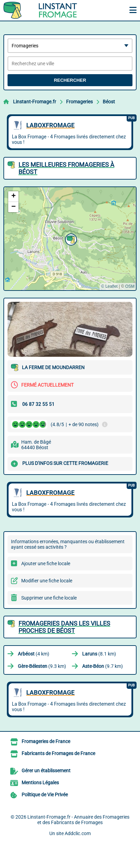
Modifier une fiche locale (46, 580)
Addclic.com (78, 833)
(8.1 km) (99, 654)
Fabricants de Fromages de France (58, 753)
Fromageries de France (46, 741)
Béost (109, 101)
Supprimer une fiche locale (49, 598)
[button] (70, 238)
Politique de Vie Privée (45, 794)
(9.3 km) (42, 666)
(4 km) (33, 654)
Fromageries (79, 101)
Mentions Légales (40, 782)
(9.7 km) (102, 666)
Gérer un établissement (46, 770)
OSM (130, 286)
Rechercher (70, 80)
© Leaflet (109, 286)
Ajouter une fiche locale (45, 563)
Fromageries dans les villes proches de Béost (64, 627)
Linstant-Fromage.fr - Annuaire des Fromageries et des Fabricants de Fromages (78, 819)
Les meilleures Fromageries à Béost (66, 168)
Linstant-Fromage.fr (34, 101)
